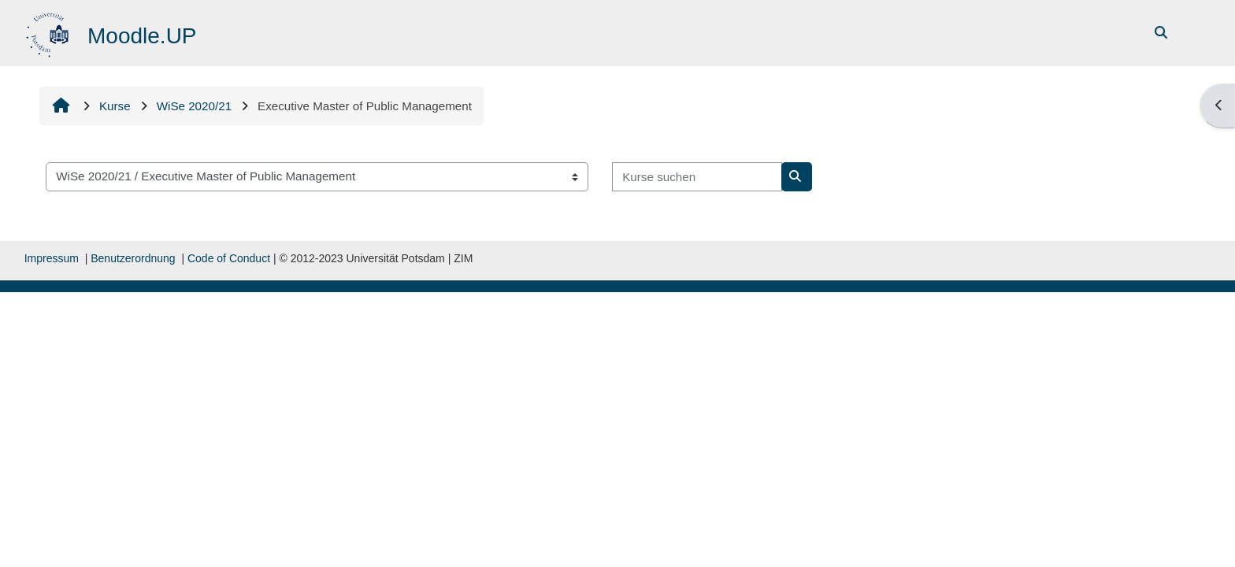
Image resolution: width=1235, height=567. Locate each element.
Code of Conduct (228, 258)
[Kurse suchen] (697, 176)
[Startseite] (49, 32)
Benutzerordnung (133, 258)
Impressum (51, 258)
